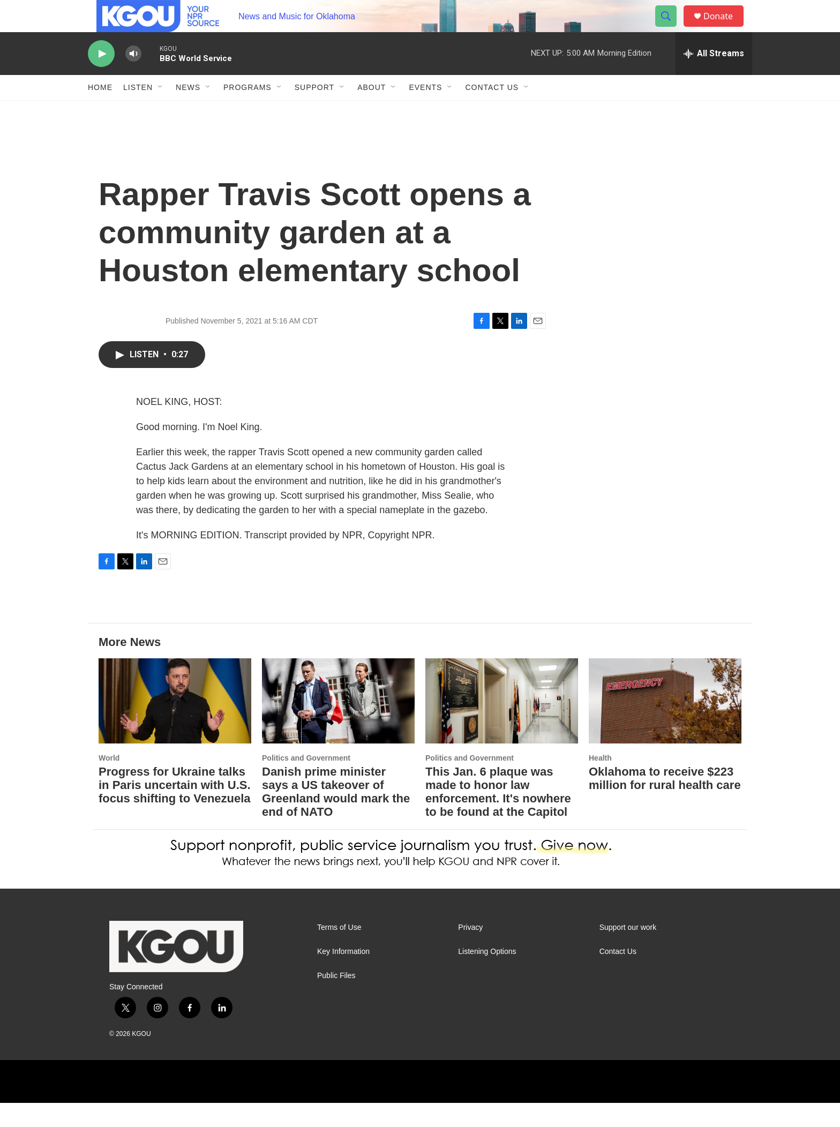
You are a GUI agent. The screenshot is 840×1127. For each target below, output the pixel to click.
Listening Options (487, 976)
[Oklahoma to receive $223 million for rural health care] (665, 725)
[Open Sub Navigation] (160, 111)
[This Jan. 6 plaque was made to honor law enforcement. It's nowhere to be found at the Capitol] (501, 725)
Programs (247, 111)
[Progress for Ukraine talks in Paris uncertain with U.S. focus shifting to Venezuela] (175, 725)
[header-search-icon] (670, 28)
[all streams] (714, 77)
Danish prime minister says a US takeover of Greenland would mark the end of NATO (336, 816)
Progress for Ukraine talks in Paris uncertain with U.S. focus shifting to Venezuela (175, 809)
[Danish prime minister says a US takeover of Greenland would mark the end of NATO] (338, 725)
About (371, 111)
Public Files (336, 1000)
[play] (101, 78)
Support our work (628, 952)
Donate (724, 28)
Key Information (343, 976)
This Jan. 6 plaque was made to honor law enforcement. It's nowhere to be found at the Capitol (498, 816)
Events (425, 111)
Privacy (470, 952)
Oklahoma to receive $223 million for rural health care (665, 802)
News (188, 111)
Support (314, 111)
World (109, 782)
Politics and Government (306, 782)
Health (600, 782)
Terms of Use (339, 952)
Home (100, 111)
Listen (138, 111)
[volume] (133, 78)
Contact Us (492, 111)
